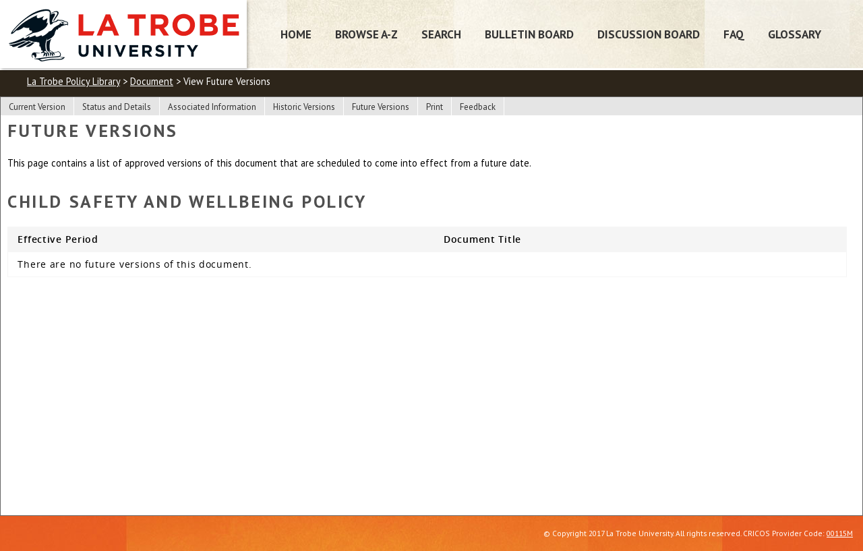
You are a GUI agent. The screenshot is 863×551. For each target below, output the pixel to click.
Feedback (478, 107)
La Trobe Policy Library (73, 81)
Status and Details (116, 107)
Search (441, 34)
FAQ (733, 34)
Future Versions (380, 107)
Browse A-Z (366, 34)
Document (151, 81)
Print (434, 107)
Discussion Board (648, 34)
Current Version (37, 107)
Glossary (794, 34)
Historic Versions (304, 107)
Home (295, 34)
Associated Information (212, 107)
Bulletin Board (529, 34)
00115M (840, 533)
